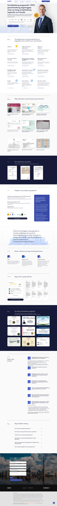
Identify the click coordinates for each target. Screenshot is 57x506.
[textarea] (18, 474)
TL (38, 1)
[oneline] (18, 462)
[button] (23, 26)
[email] (18, 465)
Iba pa (33, 1)
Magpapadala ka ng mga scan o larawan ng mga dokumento (40, 358)
